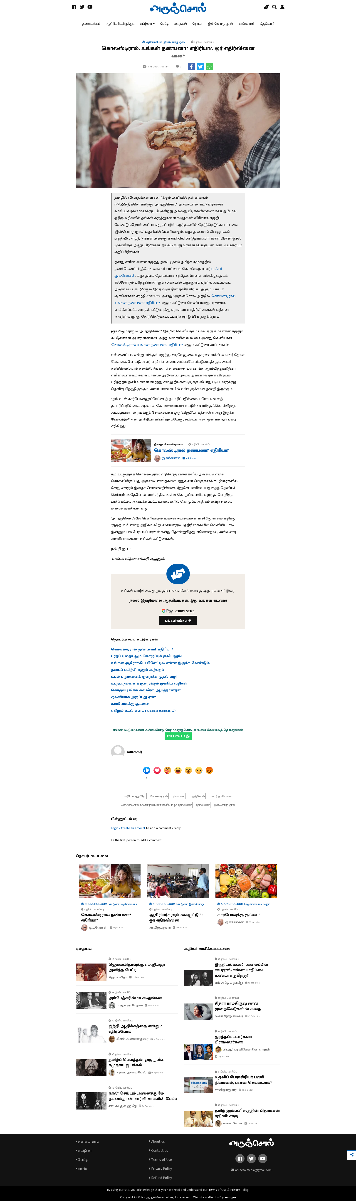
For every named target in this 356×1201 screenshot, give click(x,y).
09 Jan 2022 (253, 922)
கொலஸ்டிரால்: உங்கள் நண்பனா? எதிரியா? (147, 345)
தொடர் (197, 23)
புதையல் (180, 23)
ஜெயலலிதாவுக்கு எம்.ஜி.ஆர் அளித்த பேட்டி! (137, 967)
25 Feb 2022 (252, 1016)
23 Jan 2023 (136, 977)
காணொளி (246, 23)
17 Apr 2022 (152, 1005)
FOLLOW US (178, 736)
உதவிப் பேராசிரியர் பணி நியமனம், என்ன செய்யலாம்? (243, 1080)
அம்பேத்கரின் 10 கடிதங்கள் (135, 998)
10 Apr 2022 (155, 1073)
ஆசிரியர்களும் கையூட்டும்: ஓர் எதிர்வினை (176, 918)
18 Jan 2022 (222, 1057)
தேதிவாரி (267, 23)
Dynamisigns (228, 1197)
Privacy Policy (160, 1169)
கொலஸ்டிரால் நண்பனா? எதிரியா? (191, 450)
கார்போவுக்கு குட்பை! (238, 915)
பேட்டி (164, 23)
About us (157, 1142)
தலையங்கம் (91, 23)
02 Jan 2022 (252, 983)
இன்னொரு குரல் (220, 23)
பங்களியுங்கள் (178, 620)
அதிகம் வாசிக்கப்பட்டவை (207, 949)
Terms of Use (160, 1160)
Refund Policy (160, 1178)
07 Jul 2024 (189, 458)
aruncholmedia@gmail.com (251, 1170)
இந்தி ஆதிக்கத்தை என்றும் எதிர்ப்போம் (136, 1029)
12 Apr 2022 (158, 1039)
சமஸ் (81, 1169)
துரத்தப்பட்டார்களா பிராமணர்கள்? (233, 1039)
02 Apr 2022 (146, 1106)
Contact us (158, 1151)
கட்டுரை (146, 23)
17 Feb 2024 (180, 928)
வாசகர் (134, 752)
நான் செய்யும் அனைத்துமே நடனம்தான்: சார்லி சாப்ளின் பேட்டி (143, 1096)
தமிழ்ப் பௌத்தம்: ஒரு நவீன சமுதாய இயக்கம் (137, 1062)
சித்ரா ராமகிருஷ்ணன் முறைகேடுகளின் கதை (238, 1006)
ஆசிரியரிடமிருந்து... (120, 23)
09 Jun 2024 (246, 1090)
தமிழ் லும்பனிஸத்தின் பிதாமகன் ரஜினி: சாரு (247, 1113)
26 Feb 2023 (252, 1124)
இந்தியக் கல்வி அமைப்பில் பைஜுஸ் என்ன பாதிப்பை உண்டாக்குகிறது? (241, 970)
